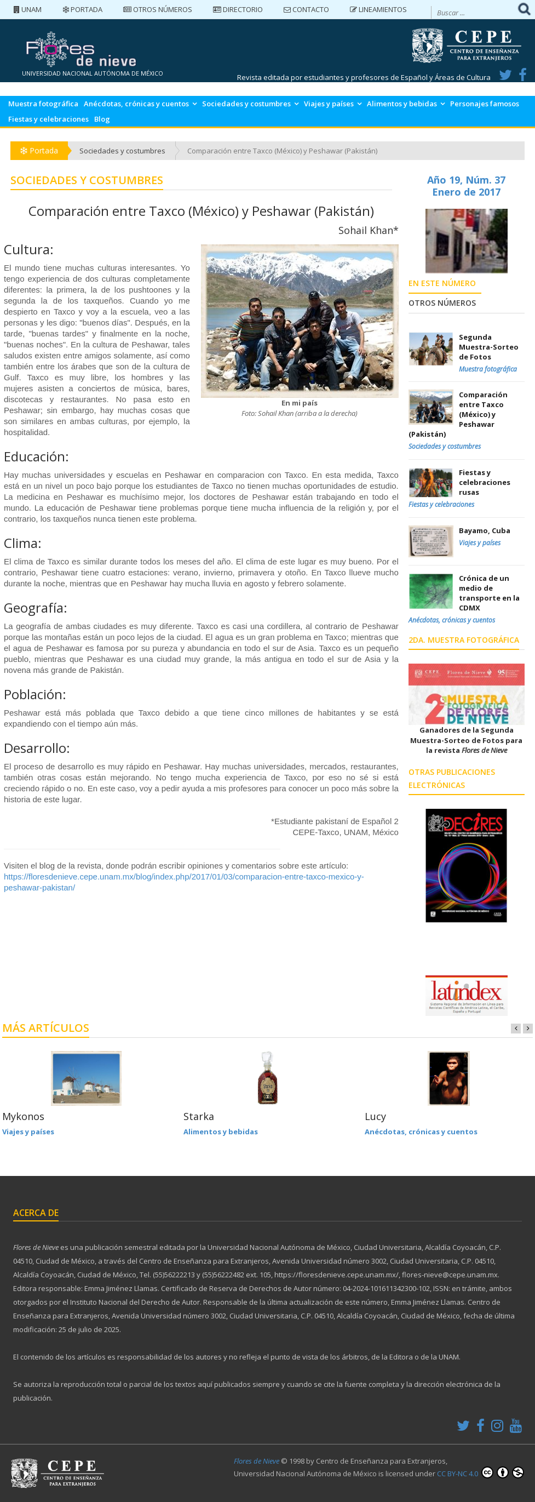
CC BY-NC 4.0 (480, 1472)
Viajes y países (329, 103)
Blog (102, 119)
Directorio (238, 9)
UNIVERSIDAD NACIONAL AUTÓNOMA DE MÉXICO (92, 73)
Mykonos (23, 1116)
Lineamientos (378, 9)
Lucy (375, 1116)
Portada (82, 9)
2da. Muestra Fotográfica (464, 640)
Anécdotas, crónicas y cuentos (136, 103)
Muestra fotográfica (43, 103)
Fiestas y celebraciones (48, 119)
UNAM (28, 9)
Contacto (306, 9)
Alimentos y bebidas (402, 103)
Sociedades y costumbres (246, 103)
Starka (198, 1116)
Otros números (157, 9)
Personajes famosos (484, 103)
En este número (442, 283)
